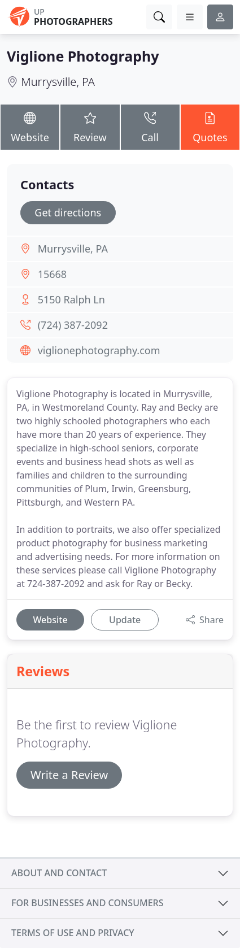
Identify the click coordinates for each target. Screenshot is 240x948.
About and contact (59, 873)
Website (30, 126)
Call (150, 126)
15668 (52, 274)
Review (89, 126)
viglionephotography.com (99, 350)
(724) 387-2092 (73, 325)
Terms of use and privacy (72, 933)
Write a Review (69, 774)
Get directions (67, 212)
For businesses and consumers (87, 903)
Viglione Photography (83, 56)
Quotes (210, 126)
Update (125, 620)
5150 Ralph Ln (71, 299)
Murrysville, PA (58, 81)
